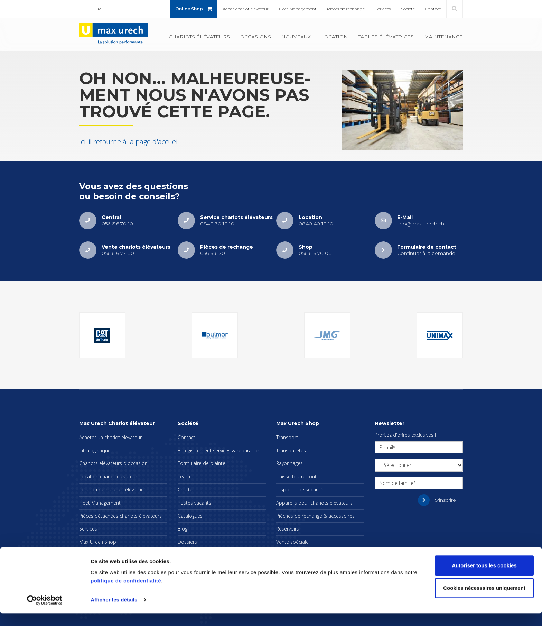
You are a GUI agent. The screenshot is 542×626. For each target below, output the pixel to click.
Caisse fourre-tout (296, 476)
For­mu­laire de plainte (201, 463)
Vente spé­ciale (292, 541)
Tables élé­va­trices (386, 37)
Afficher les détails (114, 612)
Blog (182, 528)
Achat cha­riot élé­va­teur (246, 8)
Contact (433, 8)
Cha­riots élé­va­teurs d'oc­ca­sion (113, 463)
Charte (185, 489)
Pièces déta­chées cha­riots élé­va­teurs (120, 516)
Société (408, 8)
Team (184, 476)
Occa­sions (255, 37)
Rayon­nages (289, 463)
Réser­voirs (287, 528)
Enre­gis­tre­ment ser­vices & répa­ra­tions (220, 450)
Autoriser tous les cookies (484, 578)
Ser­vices (383, 8)
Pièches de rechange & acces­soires (315, 516)
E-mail (386, 447)
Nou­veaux (296, 37)
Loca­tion (334, 37)
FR (98, 8)
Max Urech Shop (97, 541)
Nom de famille (396, 483)
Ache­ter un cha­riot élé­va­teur (110, 437)
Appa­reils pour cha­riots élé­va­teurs (314, 502)
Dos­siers (187, 541)
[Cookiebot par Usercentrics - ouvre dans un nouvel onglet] (45, 612)
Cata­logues (190, 516)
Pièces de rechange (346, 8)
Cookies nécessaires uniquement (484, 601)
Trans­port (287, 437)
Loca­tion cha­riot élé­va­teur (108, 476)
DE (82, 8)
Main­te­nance (443, 37)
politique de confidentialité (126, 593)
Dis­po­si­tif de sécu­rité (299, 489)
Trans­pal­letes (291, 450)
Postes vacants (194, 502)
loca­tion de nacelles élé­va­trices (114, 489)
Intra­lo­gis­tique (95, 450)
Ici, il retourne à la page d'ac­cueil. (130, 141)
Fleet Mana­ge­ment (298, 8)
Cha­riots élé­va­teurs (199, 37)
